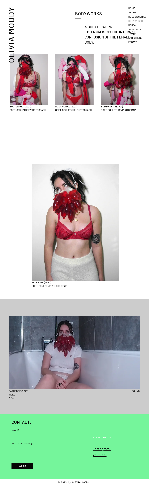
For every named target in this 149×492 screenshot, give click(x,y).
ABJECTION (134, 29)
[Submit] (22, 466)
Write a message (22, 444)
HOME (131, 8)
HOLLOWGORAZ (137, 16)
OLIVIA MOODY (11, 34)
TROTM (132, 33)
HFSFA (132, 25)
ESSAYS (132, 42)
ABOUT (132, 12)
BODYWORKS (135, 20)
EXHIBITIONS (135, 37)
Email (15, 430)
